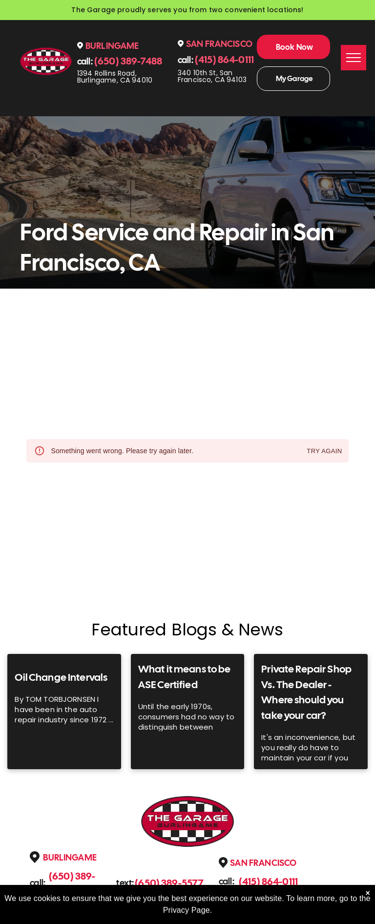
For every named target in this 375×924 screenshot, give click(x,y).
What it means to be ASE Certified (184, 676)
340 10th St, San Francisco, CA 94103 (212, 76)
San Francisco (219, 43)
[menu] (353, 57)
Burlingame (112, 45)
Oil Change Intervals (61, 677)
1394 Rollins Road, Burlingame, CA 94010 (114, 76)
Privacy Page (186, 910)
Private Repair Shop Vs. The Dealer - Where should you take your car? (306, 692)
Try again (324, 451)
